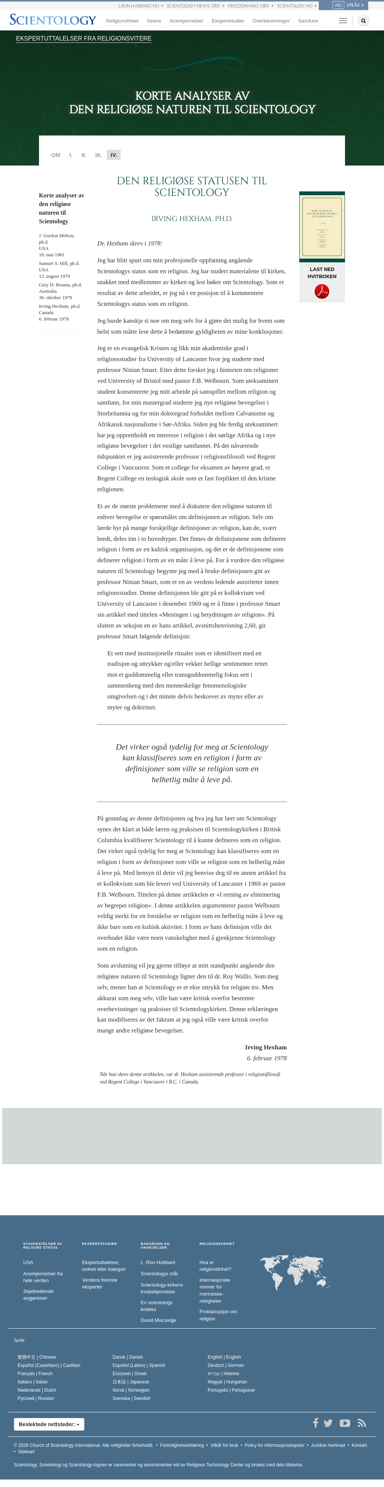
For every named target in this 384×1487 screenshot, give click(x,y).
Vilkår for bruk (224, 1445)
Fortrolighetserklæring (182, 1445)
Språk (19, 1340)
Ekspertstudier (228, 21)
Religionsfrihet (122, 21)
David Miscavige (158, 1320)
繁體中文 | (37, 1357)
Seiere (154, 21)
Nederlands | (37, 1390)
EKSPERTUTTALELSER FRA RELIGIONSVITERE (84, 38)
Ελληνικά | (129, 1373)
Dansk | (127, 1357)
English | (224, 1357)
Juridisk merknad (328, 1445)
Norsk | (131, 1390)
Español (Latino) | (138, 1365)
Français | (35, 1373)
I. (70, 155)
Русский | (36, 1398)
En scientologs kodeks (156, 1306)
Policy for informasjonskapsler (274, 1445)
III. (98, 155)
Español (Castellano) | (49, 1365)
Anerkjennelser (187, 21)
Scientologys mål (159, 1273)
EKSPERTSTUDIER (99, 1244)
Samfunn (308, 21)
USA (28, 1262)
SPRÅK (346, 5)
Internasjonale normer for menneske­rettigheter (215, 1290)
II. (84, 155)
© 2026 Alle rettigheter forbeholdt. (83, 1445)
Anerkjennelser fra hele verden (43, 1277)
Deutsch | (226, 1365)
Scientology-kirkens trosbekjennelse (162, 1288)
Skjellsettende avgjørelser (38, 1294)
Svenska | (131, 1398)
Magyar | (227, 1382)
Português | (231, 1390)
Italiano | (33, 1382)
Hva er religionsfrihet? (215, 1266)
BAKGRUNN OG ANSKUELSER (155, 1245)
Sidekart (26, 1451)
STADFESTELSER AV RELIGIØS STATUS (42, 1245)
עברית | (223, 1373)
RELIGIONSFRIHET (217, 1244)
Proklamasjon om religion (218, 1315)
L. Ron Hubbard (158, 1262)
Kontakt (359, 1445)
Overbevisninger (271, 21)
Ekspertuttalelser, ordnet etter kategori (104, 1266)
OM (55, 155)
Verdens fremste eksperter (100, 1283)
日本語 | (130, 1382)
